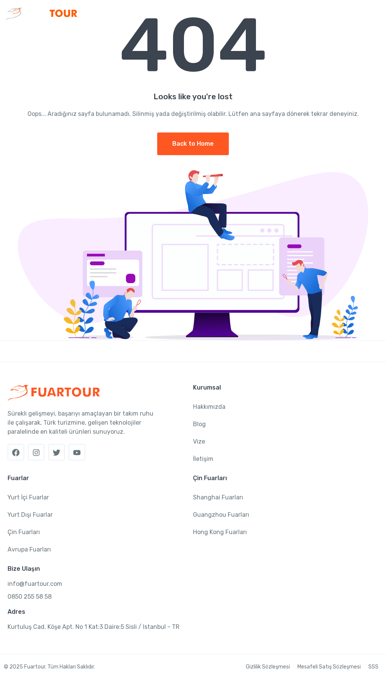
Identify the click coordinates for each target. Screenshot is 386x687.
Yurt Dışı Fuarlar (30, 514)
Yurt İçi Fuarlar (28, 497)
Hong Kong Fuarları (220, 532)
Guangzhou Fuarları (221, 514)
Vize (199, 441)
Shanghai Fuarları (218, 497)
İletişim (203, 458)
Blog (199, 424)
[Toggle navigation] (373, 13)
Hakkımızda (209, 406)
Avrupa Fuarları (29, 549)
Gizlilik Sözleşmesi (268, 667)
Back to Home (193, 143)
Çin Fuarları (24, 532)
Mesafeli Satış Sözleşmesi (329, 667)
